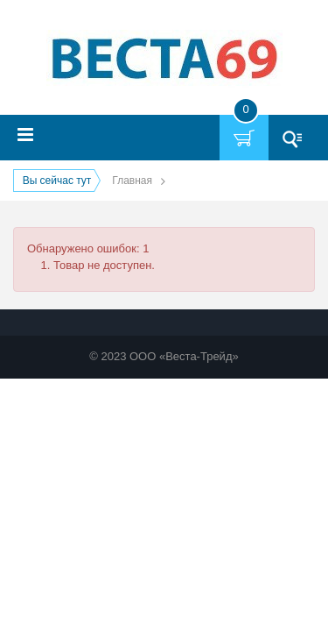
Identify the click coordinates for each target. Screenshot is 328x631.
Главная (132, 180)
